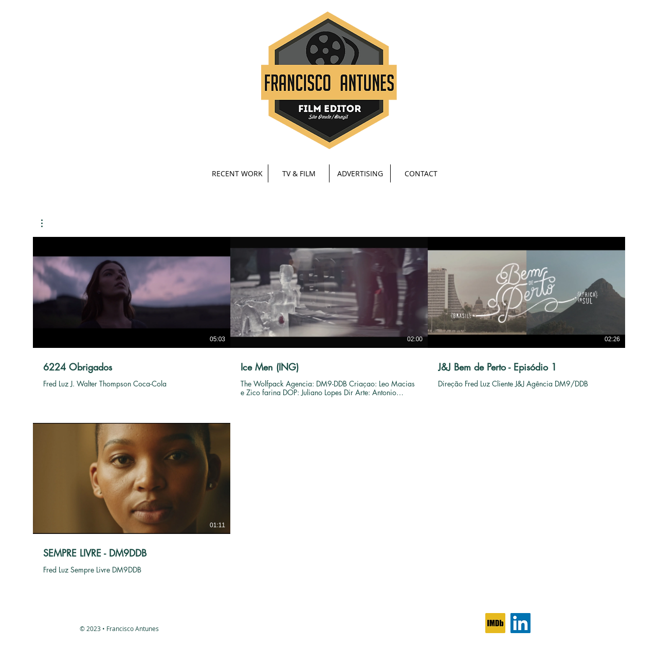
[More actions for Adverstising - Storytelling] (47, 223)
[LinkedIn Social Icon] (520, 623)
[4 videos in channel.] (329, 410)
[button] (298, 173)
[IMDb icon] (495, 623)
